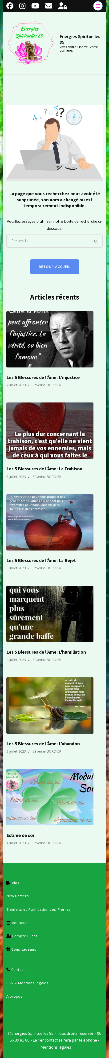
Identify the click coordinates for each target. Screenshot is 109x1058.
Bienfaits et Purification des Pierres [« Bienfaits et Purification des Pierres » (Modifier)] (38, 909)
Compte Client (24, 935)
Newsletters (17, 896)
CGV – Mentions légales (27, 982)
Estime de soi (20, 835)
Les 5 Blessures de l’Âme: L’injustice (43, 377)
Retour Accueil (54, 266)
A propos (14, 996)
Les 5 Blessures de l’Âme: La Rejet (41, 560)
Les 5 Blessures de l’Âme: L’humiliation (46, 652)
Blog (16, 882)
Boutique (20, 922)
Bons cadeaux (23, 949)
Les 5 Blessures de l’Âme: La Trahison (44, 469)
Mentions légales (55, 1047)
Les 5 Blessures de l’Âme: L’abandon (43, 743)
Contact (18, 969)
